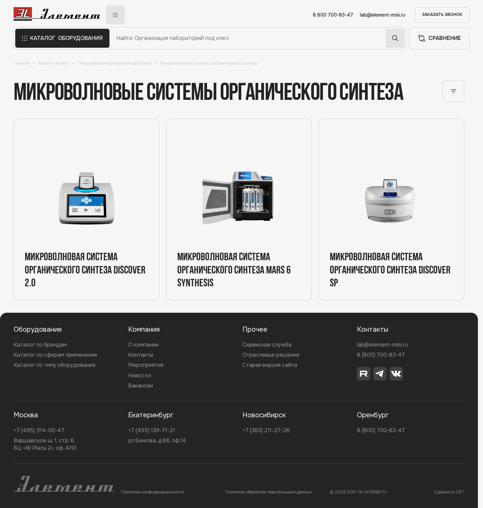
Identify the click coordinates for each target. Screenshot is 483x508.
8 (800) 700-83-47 (381, 354)
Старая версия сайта (269, 365)
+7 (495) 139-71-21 (151, 430)
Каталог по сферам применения (55, 354)
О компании (143, 344)
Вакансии (140, 385)
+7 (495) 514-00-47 (39, 430)
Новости (139, 375)
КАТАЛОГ (62, 38)
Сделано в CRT (449, 492)
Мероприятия (145, 365)
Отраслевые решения (270, 354)
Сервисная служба (266, 344)
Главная (22, 63)
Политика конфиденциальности (152, 492)
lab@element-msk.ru (382, 15)
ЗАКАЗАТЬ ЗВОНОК (442, 14)
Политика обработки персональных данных (268, 492)
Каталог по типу (53, 63)
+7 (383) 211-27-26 (266, 430)
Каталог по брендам (40, 344)
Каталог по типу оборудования (54, 365)
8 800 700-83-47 (333, 15)
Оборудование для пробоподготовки (115, 63)
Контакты (140, 354)
